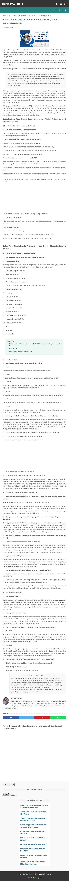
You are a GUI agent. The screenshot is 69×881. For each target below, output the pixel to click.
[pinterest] (42, 716)
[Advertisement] (34, 196)
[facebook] (56, 2)
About (19, 874)
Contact (25, 874)
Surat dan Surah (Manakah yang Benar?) (33, 844)
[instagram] (64, 2)
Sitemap (49, 874)
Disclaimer (42, 874)
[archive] (9, 784)
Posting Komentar (8, 25)
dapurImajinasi (13, 2)
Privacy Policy (33, 874)
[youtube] (60, 2)
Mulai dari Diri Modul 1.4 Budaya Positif (20, 350)
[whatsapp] (58, 716)
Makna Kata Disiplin (15, 347)
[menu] (4, 8)
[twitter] (26, 716)
